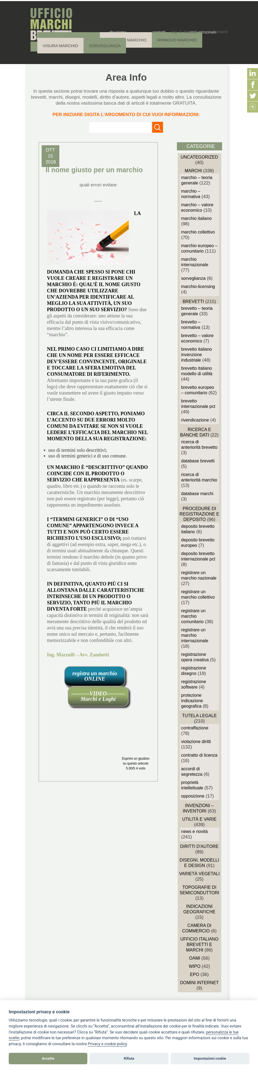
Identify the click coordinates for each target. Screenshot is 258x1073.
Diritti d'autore (199, 846)
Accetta (48, 1058)
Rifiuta (129, 1058)
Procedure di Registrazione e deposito (199, 514)
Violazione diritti (196, 741)
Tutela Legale (199, 715)
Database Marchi (197, 493)
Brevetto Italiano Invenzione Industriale (196, 354)
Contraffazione (194, 728)
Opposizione (192, 796)
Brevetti (193, 301)
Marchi (193, 170)
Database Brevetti (198, 461)
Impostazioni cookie (210, 1058)
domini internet (199, 982)
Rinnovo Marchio (177, 40)
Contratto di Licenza (199, 755)
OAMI (194, 958)
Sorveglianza (105, 45)
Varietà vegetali (199, 873)
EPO (194, 974)
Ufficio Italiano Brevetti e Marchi (199, 944)
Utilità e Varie (199, 819)
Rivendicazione (195, 420)
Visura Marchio (60, 45)
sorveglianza (193, 278)
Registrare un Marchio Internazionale (194, 635)
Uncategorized (199, 157)
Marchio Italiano (196, 218)
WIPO (195, 966)
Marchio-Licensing (198, 286)
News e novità (194, 831)
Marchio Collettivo (198, 232)
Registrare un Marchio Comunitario (193, 616)
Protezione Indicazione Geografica (192, 700)
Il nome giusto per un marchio (94, 170)
